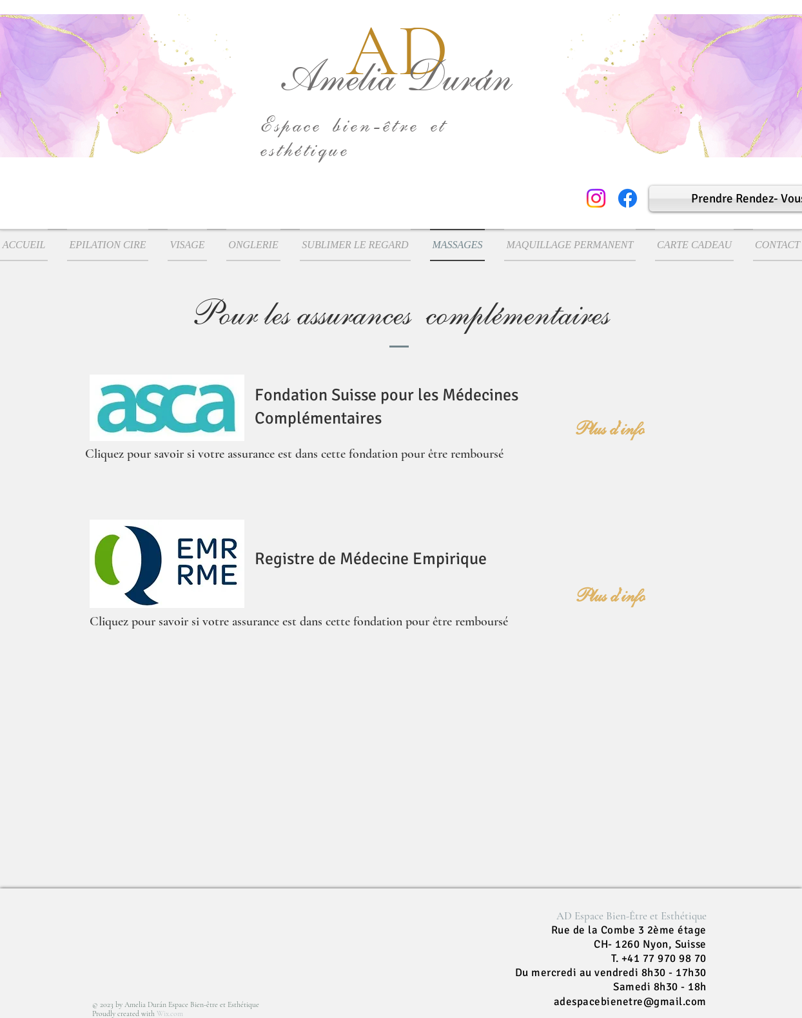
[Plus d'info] (610, 429)
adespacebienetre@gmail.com (630, 1001)
